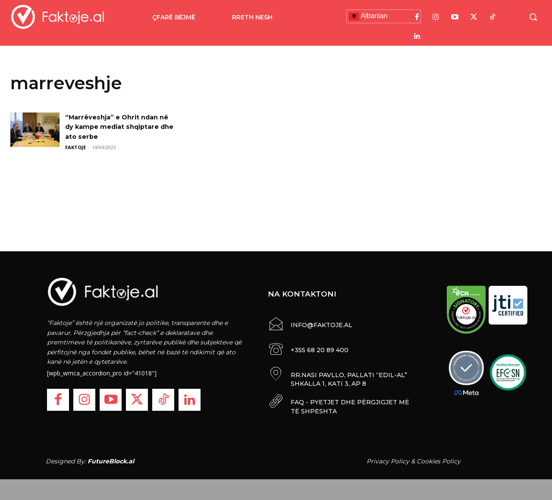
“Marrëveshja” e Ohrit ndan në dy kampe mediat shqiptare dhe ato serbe (116, 127)
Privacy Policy (388, 461)
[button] (533, 16)
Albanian (368, 16)
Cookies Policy (439, 461)
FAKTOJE (75, 147)
